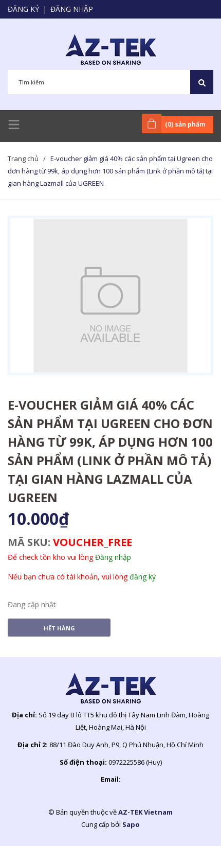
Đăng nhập (71, 9)
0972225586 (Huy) (135, 762)
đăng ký (143, 576)
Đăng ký (23, 9)
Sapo (131, 824)
